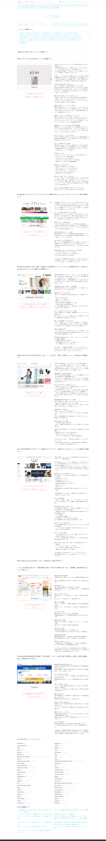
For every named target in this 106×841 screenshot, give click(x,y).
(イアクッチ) (21, 750)
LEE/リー (22, 33)
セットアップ (55, 5)
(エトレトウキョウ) (24, 754)
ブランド (80, 1)
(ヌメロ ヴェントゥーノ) (23, 783)
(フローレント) (22, 789)
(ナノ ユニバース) (61, 781)
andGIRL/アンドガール (47, 36)
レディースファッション (23, 5)
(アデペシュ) (24, 745)
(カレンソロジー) (61, 763)
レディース (65, 1)
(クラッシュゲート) (26, 767)
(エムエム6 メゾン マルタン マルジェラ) (32, 756)
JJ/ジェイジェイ (63, 39)
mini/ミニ (68, 33)
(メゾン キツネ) (62, 796)
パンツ (67, 5)
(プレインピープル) (24, 792)
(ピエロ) (20, 787)
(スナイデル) (59, 776)
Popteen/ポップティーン (75, 39)
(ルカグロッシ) (60, 800)
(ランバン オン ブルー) (25, 798)
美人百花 (75, 33)
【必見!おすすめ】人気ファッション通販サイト (65, 814)
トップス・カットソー (40, 5)
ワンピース (49, 5)
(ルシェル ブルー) (24, 803)
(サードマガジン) (62, 770)
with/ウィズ (37, 36)
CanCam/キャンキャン (32, 39)
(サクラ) (20, 770)
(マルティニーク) (23, 794)
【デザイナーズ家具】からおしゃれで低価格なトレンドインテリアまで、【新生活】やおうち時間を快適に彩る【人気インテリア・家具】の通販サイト (70, 818)
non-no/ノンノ (38, 33)
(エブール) (58, 754)
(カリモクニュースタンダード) (70, 761)
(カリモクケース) (27, 761)
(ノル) (25, 785)
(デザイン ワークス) (63, 778)
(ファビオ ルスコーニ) (63, 787)
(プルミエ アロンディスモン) (65, 789)
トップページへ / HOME (53, 16)
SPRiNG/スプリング (53, 39)
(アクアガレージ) (61, 743)
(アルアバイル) (60, 748)
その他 (53, 7)
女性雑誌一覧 (23, 42)
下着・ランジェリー (30, 7)
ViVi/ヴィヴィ (43, 39)
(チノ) (20, 778)
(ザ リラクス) (62, 772)
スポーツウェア (47, 7)
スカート (62, 5)
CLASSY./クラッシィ (59, 33)
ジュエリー (84, 5)
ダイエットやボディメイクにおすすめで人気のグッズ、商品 (32, 826)
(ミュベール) (21, 796)
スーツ (37, 7)
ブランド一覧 (78, 24)
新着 (60, 1)
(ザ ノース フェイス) (25, 772)
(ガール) (57, 765)
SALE (58, 7)
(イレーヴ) (58, 750)
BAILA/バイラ (77, 36)
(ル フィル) (21, 800)
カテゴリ (75, 1)
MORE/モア (29, 33)
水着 (41, 7)
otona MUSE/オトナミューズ (26, 36)
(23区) (21, 743)
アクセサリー (77, 5)
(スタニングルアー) (25, 776)
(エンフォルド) (22, 759)
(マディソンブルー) (62, 792)
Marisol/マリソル (68, 36)
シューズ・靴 (21, 7)
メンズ (70, 1)
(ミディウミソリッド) (62, 794)
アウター (32, 5)
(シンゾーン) (21, 774)
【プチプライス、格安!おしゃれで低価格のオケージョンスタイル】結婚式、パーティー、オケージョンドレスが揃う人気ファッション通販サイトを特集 (34, 816)
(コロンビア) (59, 767)
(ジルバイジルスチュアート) (65, 774)
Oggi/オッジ (22, 39)
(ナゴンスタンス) (23, 781)
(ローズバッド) (60, 803)
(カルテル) (23, 763)
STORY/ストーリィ (48, 33)
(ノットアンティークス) (68, 783)
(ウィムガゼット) (61, 752)
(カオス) (58, 759)
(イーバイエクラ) (23, 752)
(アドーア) (58, 745)
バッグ (71, 5)
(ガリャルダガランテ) (26, 765)
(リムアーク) (59, 798)
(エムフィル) (58, 756)
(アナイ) (20, 748)
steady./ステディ (58, 36)
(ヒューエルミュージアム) (63, 785)
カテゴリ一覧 (69, 24)
